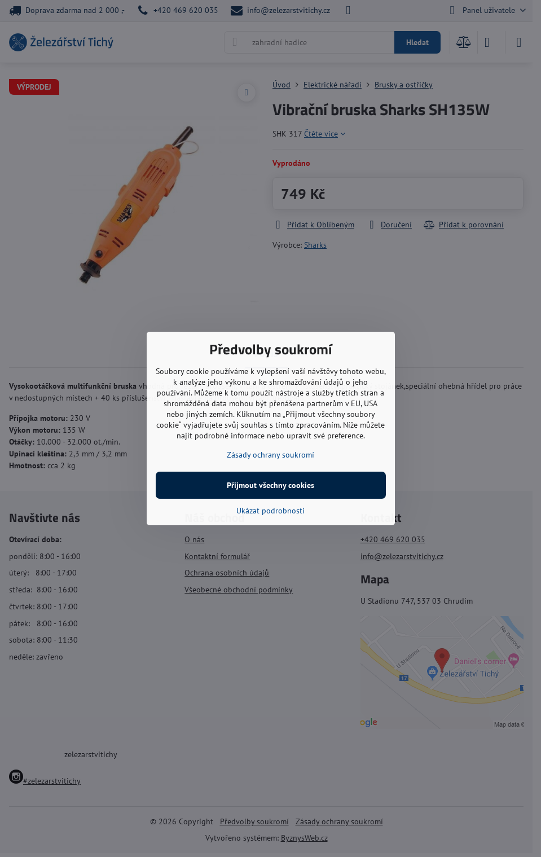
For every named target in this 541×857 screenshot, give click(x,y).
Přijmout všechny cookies (270, 485)
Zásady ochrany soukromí (270, 455)
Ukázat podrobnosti (270, 511)
